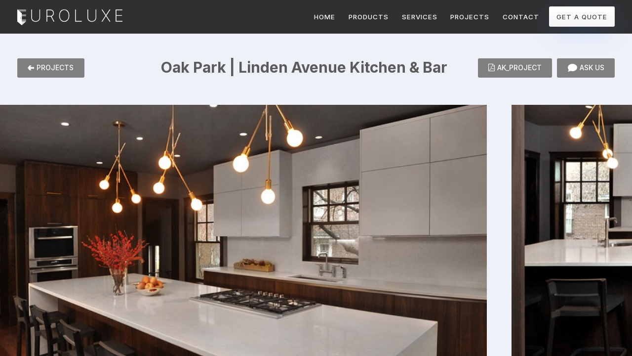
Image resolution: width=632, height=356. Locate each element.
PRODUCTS (369, 17)
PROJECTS (469, 17)
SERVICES (419, 17)
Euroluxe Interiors (69, 17)
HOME (324, 17)
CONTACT (521, 17)
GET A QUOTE (581, 17)
